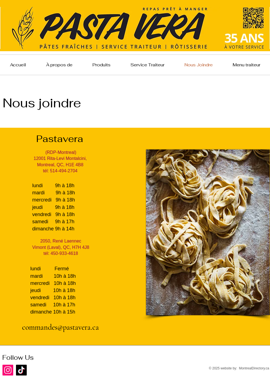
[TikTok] (21, 370)
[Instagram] (7, 370)
